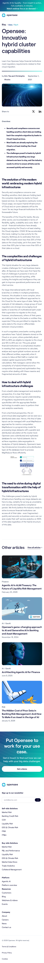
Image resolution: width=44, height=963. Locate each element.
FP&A (4, 835)
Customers (6, 893)
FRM (4, 831)
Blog (4, 24)
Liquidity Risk (7, 823)
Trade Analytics (8, 866)
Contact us (6, 927)
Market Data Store (9, 862)
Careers (5, 920)
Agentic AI (6, 881)
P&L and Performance (11, 850)
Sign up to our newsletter (12, 793)
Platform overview (9, 885)
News (4, 923)
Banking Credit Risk (10, 816)
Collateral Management (12, 869)
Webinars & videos (10, 900)
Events (5, 904)
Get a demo (22, 769)
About (4, 916)
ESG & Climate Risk (10, 827)
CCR (4, 820)
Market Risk (7, 812)
